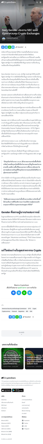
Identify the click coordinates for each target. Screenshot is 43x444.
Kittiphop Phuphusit (12, 38)
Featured (14, 311)
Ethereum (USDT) (6, 423)
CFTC (29, 309)
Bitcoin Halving (26, 411)
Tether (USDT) (5, 426)
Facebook (25, 420)
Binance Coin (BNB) (6, 431)
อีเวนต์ (23, 402)
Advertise (3, 400)
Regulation (21, 311)
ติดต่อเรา (3, 411)
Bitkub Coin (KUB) (6, 434)
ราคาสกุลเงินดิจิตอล (27, 400)
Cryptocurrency (6, 311)
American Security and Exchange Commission (14, 309)
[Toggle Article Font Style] (25, 47)
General (4, 27)
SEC (27, 311)
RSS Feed (3, 405)
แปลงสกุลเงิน (25, 408)
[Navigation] (40, 2)
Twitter (25, 423)
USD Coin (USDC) (6, 429)
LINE (24, 426)
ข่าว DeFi (24, 413)
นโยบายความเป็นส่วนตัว (7, 402)
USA (31, 311)
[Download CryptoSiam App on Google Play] (18, 390)
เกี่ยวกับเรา (4, 408)
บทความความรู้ (25, 405)
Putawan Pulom (7, 366)
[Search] (37, 2)
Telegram (25, 429)
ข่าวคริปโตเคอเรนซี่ (8, 353)
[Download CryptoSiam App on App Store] (6, 390)
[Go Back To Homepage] (8, 2)
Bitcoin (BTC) (4, 420)
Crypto (34, 309)
